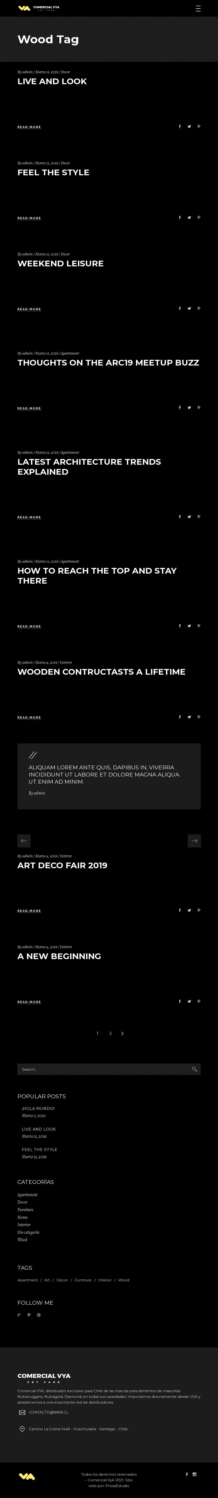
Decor (65, 72)
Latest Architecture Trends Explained (89, 467)
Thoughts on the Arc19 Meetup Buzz (108, 362)
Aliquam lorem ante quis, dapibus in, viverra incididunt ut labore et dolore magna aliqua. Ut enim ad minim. (104, 774)
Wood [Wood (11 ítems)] (123, 1280)
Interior (66, 662)
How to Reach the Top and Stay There (97, 576)
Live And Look (52, 81)
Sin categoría (28, 1232)
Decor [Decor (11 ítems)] (62, 1280)
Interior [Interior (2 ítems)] (105, 1280)
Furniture (25, 1210)
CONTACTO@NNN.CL (42, 1412)
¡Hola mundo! (38, 1108)
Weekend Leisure (60, 263)
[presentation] (24, 840)
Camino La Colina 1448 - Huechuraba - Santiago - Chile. (72, 1429)
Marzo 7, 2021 (34, 1116)
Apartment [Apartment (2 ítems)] (27, 1280)
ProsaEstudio (117, 1485)
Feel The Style (53, 172)
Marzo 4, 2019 (46, 662)
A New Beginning (59, 956)
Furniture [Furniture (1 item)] (83, 1280)
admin (27, 72)
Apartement (70, 353)
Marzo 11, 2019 (46, 72)
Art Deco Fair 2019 (62, 865)
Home (22, 1217)
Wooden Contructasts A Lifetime (101, 672)
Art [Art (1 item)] (47, 1280)
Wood (22, 1240)
